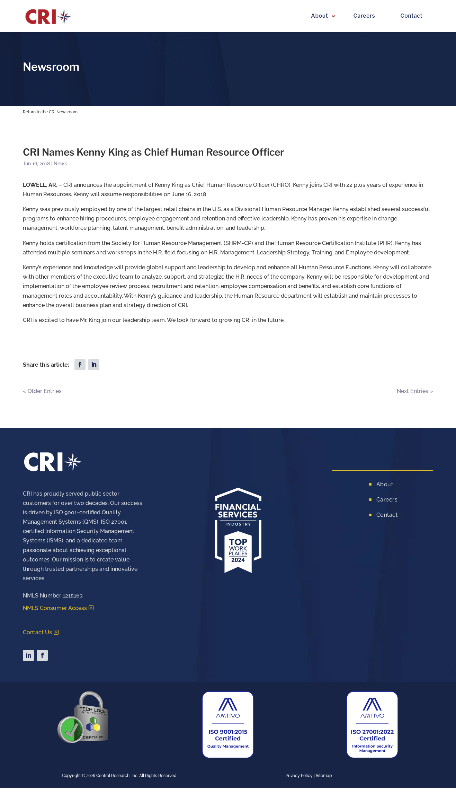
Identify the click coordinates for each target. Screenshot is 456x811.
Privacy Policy (299, 775)
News (60, 163)
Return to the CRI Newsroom (50, 112)
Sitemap (324, 775)
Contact (411, 15)
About (319, 15)
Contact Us (37, 632)
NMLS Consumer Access (55, 608)
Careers (364, 15)
